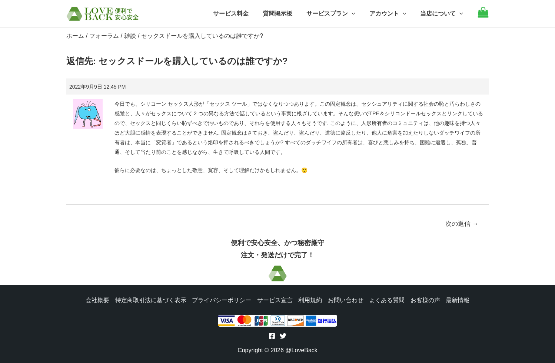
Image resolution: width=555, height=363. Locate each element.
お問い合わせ (345, 299)
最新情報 (458, 299)
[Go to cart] (483, 16)
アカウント (391, 14)
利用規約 (310, 299)
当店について (442, 14)
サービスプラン (336, 14)
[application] (357, 14)
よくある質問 (387, 299)
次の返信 (462, 223)
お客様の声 (426, 299)
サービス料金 (241, 13)
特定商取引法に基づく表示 (150, 299)
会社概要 (97, 299)
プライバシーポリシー (221, 299)
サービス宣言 (274, 299)
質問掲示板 (285, 13)
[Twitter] (283, 336)
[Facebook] (272, 336)
